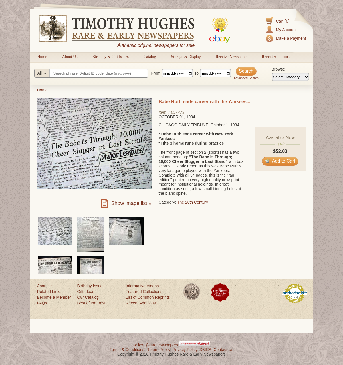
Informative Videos (142, 286)
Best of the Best (91, 303)
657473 (177, 112)
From (156, 73)
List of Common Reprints (148, 297)
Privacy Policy (185, 349)
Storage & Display (186, 57)
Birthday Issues (91, 286)
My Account (286, 29)
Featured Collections (144, 291)
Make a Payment (291, 38)
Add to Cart (280, 161)
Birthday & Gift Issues (110, 57)
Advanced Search (246, 78)
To (196, 73)
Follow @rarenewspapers (155, 345)
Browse (278, 69)
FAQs (42, 303)
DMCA (205, 349)
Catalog (150, 57)
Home (42, 57)
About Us (70, 57)
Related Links (49, 291)
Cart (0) (282, 21)
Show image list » (131, 203)
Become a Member (54, 297)
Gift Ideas (85, 291)
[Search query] (91, 73)
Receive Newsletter (231, 57)
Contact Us (223, 349)
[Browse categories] (290, 77)
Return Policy (158, 349)
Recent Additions (276, 57)
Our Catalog (88, 297)
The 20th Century (192, 202)
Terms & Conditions (127, 349)
